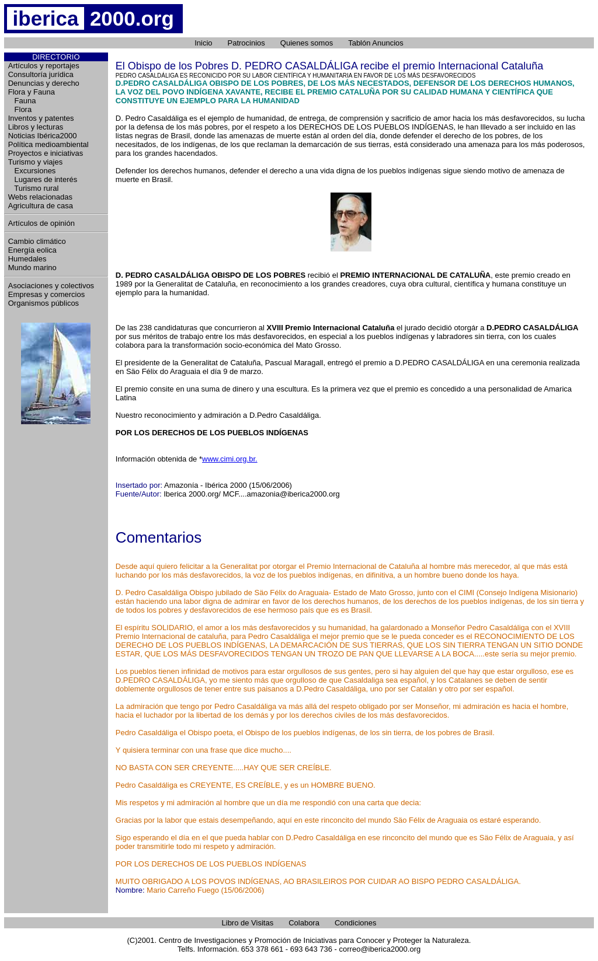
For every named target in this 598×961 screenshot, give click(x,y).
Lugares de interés (43, 179)
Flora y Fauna (31, 92)
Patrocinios (246, 43)
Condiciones (356, 922)
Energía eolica (32, 250)
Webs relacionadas (40, 197)
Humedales (27, 258)
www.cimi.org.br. (230, 459)
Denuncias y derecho (43, 83)
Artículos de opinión (41, 223)
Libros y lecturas (36, 127)
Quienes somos (306, 43)
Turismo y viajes (35, 162)
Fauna (22, 100)
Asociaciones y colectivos (51, 285)
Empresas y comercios (46, 294)
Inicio (203, 43)
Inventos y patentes (41, 118)
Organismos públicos (43, 303)
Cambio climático (37, 241)
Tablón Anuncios (376, 43)
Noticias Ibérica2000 (42, 135)
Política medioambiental (48, 144)
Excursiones (32, 170)
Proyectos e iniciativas (46, 153)
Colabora (303, 922)
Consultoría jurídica (41, 74)
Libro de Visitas (248, 922)
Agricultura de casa (40, 205)
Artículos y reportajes (43, 65)
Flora (20, 109)
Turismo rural (33, 188)
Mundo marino (32, 267)
